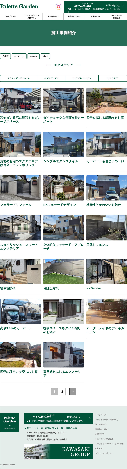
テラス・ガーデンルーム (18, 78)
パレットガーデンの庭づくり (32, 16)
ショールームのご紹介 (116, 16)
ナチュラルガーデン (82, 78)
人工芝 (5, 56)
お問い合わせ (112, 5)
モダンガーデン (51, 78)
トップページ (10, 16)
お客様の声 (95, 16)
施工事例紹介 (53, 16)
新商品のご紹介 (74, 16)
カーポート (19, 56)
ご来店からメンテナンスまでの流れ (109, 444)
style (45, 56)
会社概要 (98, 448)
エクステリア (112, 78)
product (33, 56)
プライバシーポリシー (104, 453)
